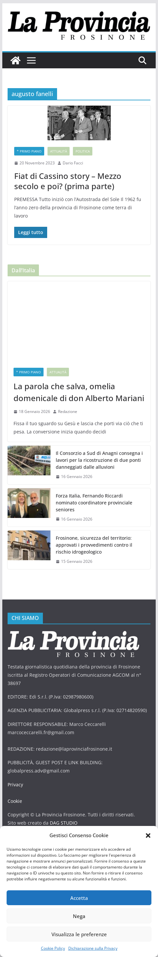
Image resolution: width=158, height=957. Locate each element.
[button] (148, 835)
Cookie (15, 801)
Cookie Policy (53, 948)
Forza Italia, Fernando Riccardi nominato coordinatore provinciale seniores (94, 503)
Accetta (79, 898)
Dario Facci (73, 163)
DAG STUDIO (64, 823)
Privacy (15, 784)
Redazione (67, 411)
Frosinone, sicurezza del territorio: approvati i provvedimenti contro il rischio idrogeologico (94, 545)
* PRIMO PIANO (29, 151)
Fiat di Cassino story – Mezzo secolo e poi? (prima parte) (67, 180)
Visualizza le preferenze (79, 934)
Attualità (58, 151)
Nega (79, 916)
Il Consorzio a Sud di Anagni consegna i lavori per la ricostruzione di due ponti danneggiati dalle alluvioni (99, 460)
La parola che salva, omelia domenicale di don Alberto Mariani (79, 392)
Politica (83, 151)
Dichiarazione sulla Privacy (92, 948)
